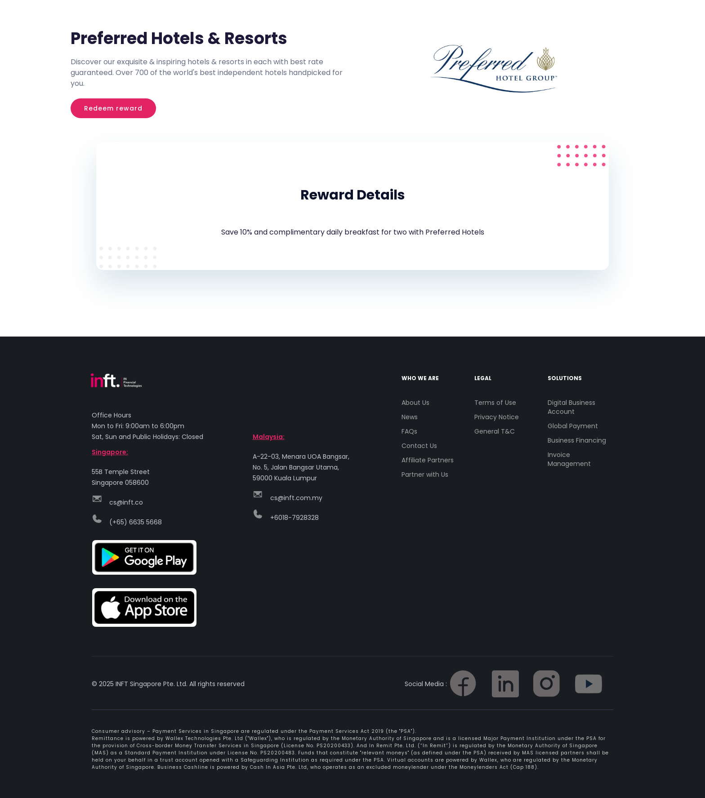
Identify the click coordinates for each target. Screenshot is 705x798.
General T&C (494, 431)
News (410, 416)
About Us (415, 402)
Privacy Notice (496, 416)
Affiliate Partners (428, 460)
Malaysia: (269, 436)
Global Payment (573, 425)
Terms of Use (495, 402)
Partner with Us (425, 474)
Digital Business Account (571, 407)
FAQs (409, 431)
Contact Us (419, 445)
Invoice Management (569, 459)
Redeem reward (113, 108)
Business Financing (577, 440)
